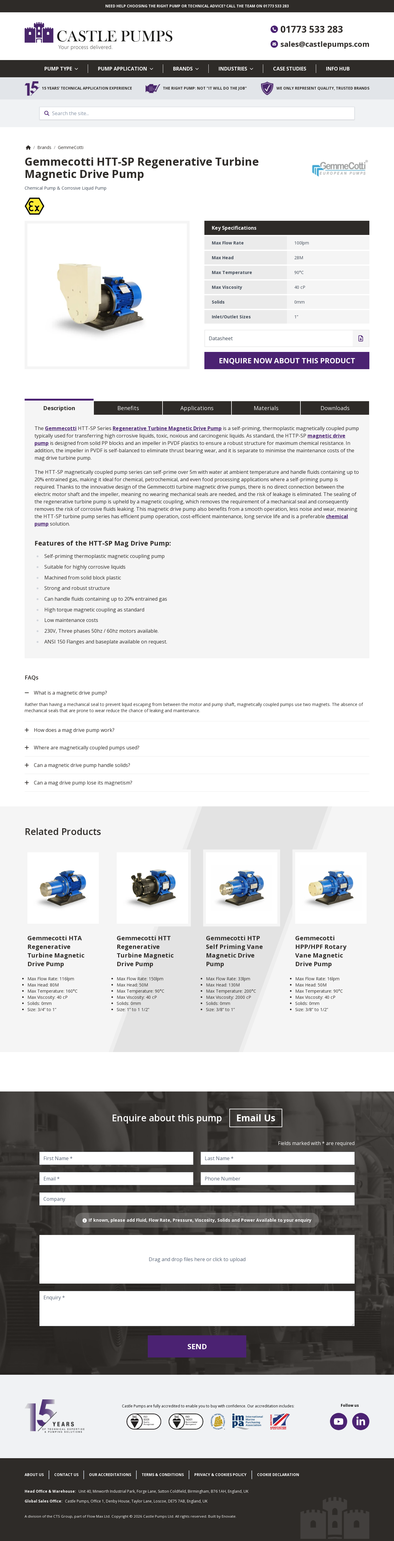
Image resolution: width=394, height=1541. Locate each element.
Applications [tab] (197, 408)
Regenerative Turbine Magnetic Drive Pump (167, 428)
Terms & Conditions (163, 1474)
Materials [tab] (266, 408)
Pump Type (61, 68)
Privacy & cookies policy (220, 1474)
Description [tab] (59, 408)
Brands (186, 68)
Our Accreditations (110, 1474)
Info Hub (338, 68)
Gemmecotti (61, 428)
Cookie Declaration (278, 1474)
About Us (34, 1474)
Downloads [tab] (335, 408)
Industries (236, 68)
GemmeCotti (70, 147)
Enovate (228, 1516)
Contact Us (66, 1474)
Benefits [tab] (128, 408)
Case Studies (289, 68)
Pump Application (125, 68)
